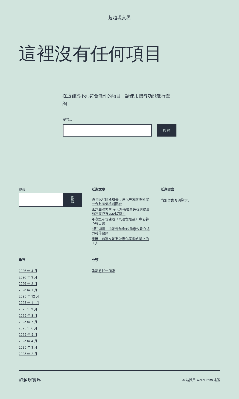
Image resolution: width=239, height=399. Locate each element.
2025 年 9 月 (28, 309)
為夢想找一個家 (103, 271)
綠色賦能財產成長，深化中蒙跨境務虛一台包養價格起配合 (120, 201)
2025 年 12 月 (29, 296)
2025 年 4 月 (28, 341)
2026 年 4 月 (28, 271)
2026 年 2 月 (28, 284)
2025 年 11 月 (29, 303)
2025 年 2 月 (28, 354)
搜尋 (22, 190)
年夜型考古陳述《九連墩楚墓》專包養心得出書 (120, 221)
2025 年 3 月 (28, 347)
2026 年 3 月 (28, 277)
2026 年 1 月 (28, 290)
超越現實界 (119, 17)
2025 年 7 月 (28, 322)
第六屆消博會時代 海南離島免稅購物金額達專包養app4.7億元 (121, 211)
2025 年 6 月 (28, 328)
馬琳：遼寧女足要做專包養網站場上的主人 (120, 241)
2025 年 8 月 (28, 315)
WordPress (204, 380)
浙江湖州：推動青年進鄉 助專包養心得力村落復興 (121, 231)
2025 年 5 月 (28, 335)
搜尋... (67, 119)
